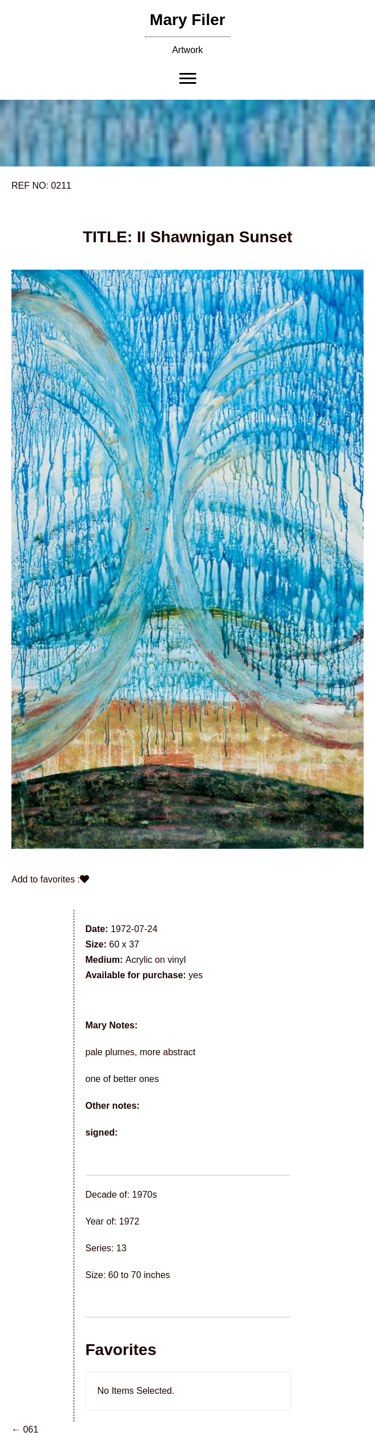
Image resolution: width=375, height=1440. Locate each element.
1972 (129, 1221)
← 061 (24, 1429)
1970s (144, 1194)
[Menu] (188, 78)
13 (121, 1248)
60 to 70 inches (139, 1275)
